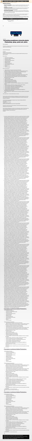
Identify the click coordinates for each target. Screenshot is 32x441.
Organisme (18, 1)
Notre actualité (6, 1)
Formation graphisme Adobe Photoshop (15, 309)
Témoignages (22, 1)
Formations (10, 1)
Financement (14, 1)
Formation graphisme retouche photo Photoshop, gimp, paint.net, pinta (16, 41)
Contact (25, 1)
